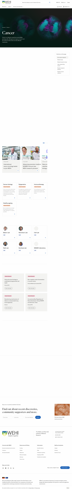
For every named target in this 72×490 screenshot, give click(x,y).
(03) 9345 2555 (57, 435)
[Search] (34, 2)
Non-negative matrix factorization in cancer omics (36, 280)
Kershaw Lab (22, 248)
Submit (38, 417)
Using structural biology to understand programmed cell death (11, 281)
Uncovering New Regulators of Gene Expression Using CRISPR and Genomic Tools (36, 300)
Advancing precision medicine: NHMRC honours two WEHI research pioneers (32, 166)
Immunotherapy (39, 184)
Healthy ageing (7, 203)
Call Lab (36, 232)
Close (68, 488)
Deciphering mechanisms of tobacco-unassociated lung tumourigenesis (11, 300)
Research (4, 27)
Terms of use (37, 488)
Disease (8, 27)
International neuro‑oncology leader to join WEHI (10, 166)
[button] (62, 57)
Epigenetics (22, 184)
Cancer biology (7, 184)
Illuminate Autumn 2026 (59, 417)
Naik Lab (6, 248)
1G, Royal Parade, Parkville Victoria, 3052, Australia (59, 432)
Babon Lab (6, 232)
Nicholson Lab (23, 232)
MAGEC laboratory (39, 248)
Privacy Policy (31, 488)
